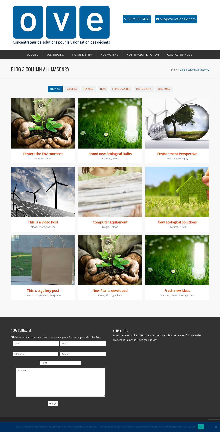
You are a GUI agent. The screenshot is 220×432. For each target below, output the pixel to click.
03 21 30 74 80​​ (138, 19)
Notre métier (82, 54)
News (103, 89)
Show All (55, 89)
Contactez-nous (179, 54)
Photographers (120, 89)
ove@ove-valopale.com (178, 19)
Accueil (32, 54)
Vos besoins (55, 54)
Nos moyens (109, 54)
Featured (89, 89)
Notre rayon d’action (142, 54)
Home (172, 69)
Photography (143, 89)
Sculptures (164, 89)
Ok (200, 426)
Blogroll (72, 89)
